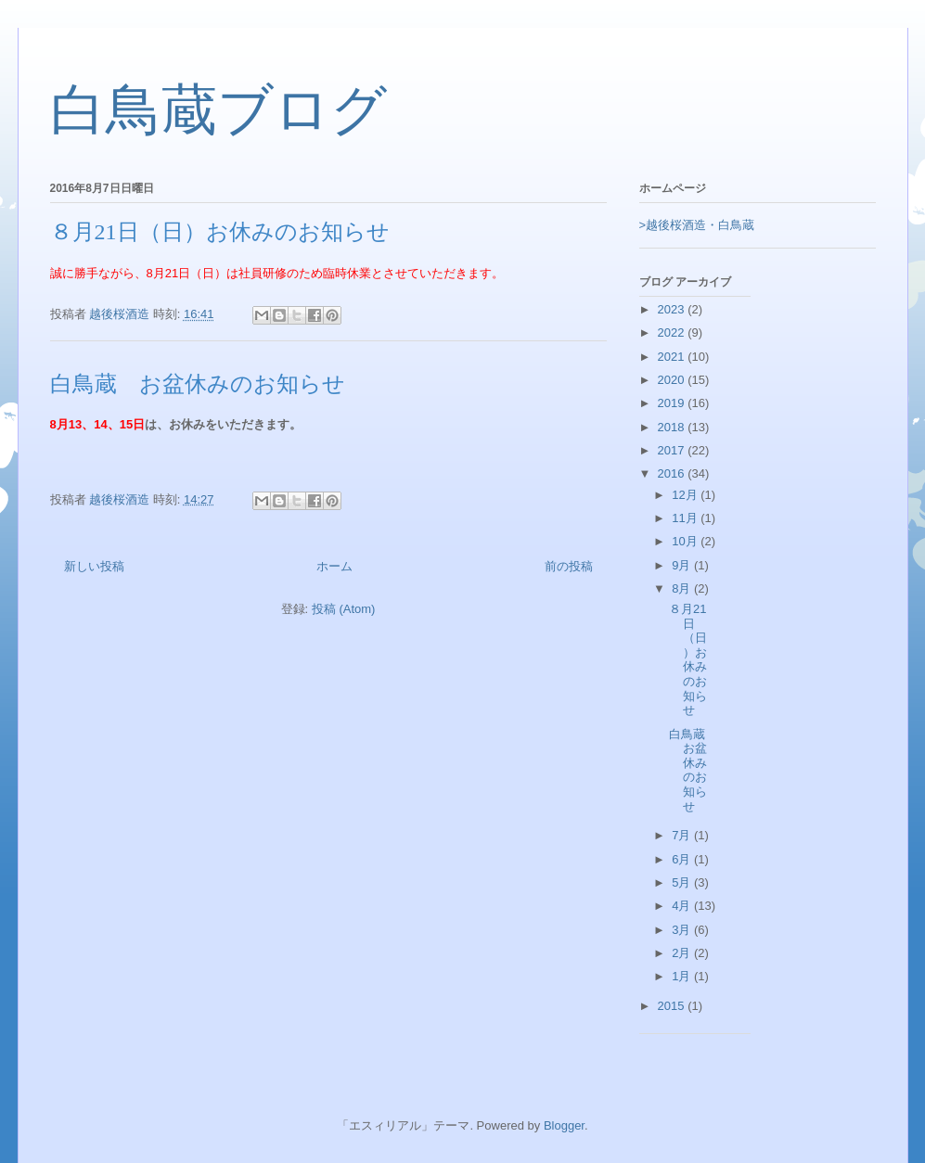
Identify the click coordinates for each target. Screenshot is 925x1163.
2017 (673, 450)
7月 (683, 835)
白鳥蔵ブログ (218, 110)
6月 (683, 859)
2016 (673, 473)
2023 (673, 309)
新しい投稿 (94, 566)
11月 (686, 518)
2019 (673, 403)
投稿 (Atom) (344, 609)
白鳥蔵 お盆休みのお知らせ (197, 384)
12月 (686, 495)
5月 (683, 882)
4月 (683, 906)
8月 (683, 588)
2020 (673, 380)
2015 (673, 1006)
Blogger (564, 1125)
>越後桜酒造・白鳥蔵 (697, 225)
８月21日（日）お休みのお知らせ (220, 232)
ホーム (334, 566)
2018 (673, 427)
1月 (683, 976)
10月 (686, 541)
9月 (683, 565)
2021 (673, 357)
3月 (683, 930)
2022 (673, 332)
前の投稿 (569, 566)
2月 (683, 953)
